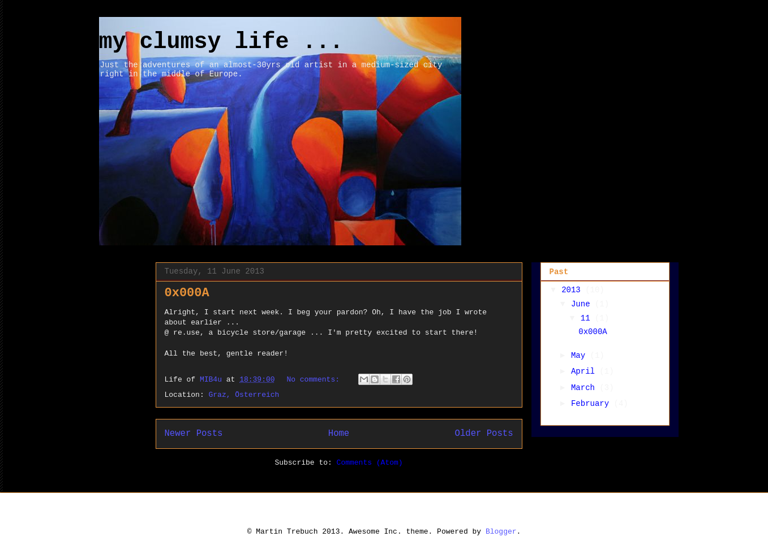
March (585, 387)
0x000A (187, 293)
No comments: (315, 379)
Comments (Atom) (370, 462)
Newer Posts (194, 434)
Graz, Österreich (244, 395)
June (583, 304)
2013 (573, 290)
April (585, 371)
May (580, 355)
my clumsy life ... (221, 42)
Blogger (501, 531)
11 (588, 318)
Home (338, 434)
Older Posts (484, 434)
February (592, 403)
